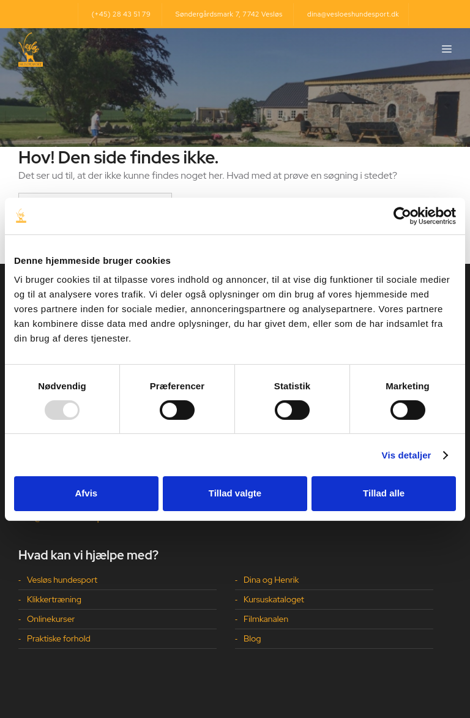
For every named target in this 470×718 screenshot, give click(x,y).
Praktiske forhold (59, 638)
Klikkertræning (54, 599)
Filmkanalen (266, 618)
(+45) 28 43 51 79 (121, 14)
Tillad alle (384, 493)
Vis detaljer (406, 455)
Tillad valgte (235, 493)
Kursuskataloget (274, 599)
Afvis (86, 493)
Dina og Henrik (271, 579)
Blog (252, 638)
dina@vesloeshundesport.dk (353, 14)
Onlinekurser (51, 618)
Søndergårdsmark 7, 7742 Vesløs (229, 14)
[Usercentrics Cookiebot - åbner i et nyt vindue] (402, 215)
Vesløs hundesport (62, 579)
